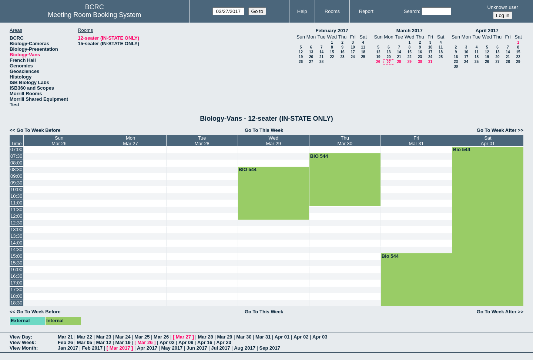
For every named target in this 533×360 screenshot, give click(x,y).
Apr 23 (223, 342)
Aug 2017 (244, 348)
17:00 (16, 283)
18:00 (16, 296)
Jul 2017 (220, 348)
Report (366, 11)
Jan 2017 (68, 348)
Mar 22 (84, 337)
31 (430, 62)
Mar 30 (243, 337)
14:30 (16, 249)
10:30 (16, 196)
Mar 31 (263, 337)
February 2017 (332, 30)
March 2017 (409, 30)
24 (353, 57)
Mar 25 (142, 337)
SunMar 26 (58, 140)
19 (301, 57)
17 (353, 52)
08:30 (16, 169)
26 (301, 62)
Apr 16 (204, 342)
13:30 (16, 236)
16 (342, 52)
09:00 (16, 176)
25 (363, 57)
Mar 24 (122, 337)
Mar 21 (65, 337)
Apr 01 (282, 337)
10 (353, 47)
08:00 (16, 163)
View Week (22, 342)
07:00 (16, 149)
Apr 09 (185, 342)
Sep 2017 (269, 348)
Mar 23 (103, 337)
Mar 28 (205, 337)
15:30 (16, 263)
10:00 (16, 189)
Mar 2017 (120, 348)
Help (302, 11)
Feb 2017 (92, 348)
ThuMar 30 (345, 140)
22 (332, 57)
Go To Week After (496, 130)
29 (410, 62)
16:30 (16, 276)
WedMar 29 (273, 140)
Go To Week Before (39, 130)
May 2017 (172, 348)
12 (301, 52)
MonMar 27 (130, 140)
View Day (20, 337)
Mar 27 (183, 337)
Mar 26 (161, 337)
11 (363, 47)
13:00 (16, 229)
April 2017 (487, 30)
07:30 (16, 156)
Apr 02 (301, 337)
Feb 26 (65, 342)
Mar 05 (84, 342)
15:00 (16, 256)
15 (332, 52)
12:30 (16, 223)
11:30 (16, 209)
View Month (23, 348)
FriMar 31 (416, 140)
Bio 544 (461, 149)
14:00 (16, 243)
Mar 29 (224, 337)
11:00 (16, 203)
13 (311, 52)
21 (321, 57)
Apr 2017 (147, 348)
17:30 (16, 289)
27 (311, 62)
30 (420, 62)
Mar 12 (103, 342)
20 (311, 57)
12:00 (16, 216)
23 (342, 57)
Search (411, 11)
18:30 (16, 303)
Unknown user (502, 7)
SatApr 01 (488, 140)
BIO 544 (319, 156)
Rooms (332, 11)
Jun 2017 (197, 348)
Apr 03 (319, 337)
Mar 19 (122, 342)
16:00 (16, 269)
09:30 (16, 183)
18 (363, 52)
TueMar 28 (201, 140)
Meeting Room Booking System (94, 15)
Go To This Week (264, 130)
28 (321, 62)
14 (321, 52)
